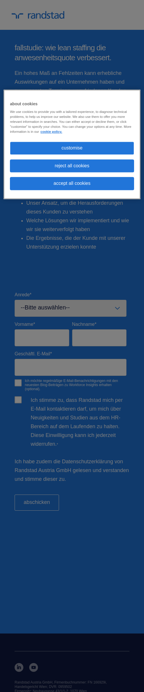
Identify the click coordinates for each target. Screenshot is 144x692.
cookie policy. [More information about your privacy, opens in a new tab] (51, 132)
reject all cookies (72, 165)
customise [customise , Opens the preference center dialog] (71, 148)
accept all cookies (71, 183)
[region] (72, 144)
